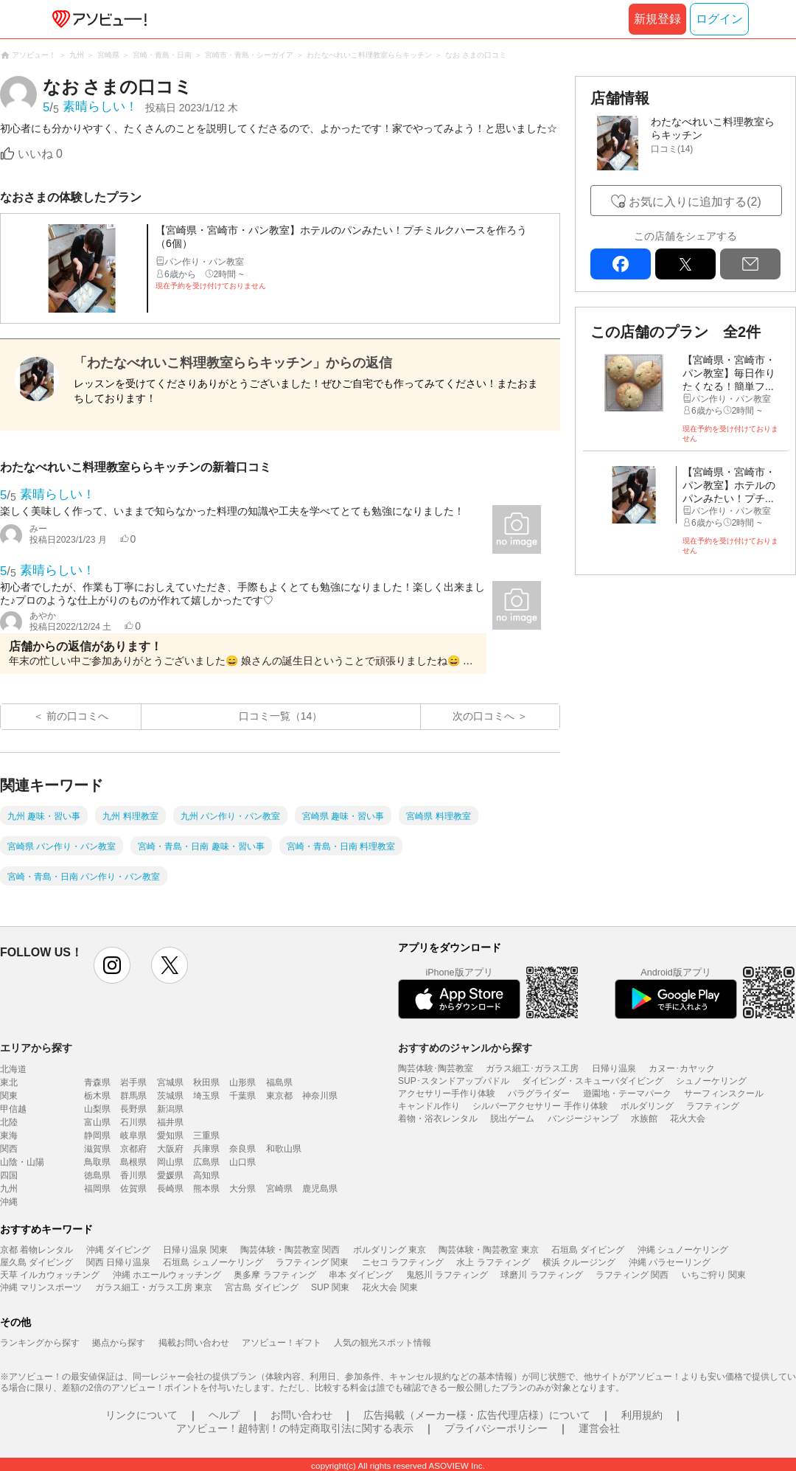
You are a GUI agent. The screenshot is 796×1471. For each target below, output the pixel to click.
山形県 (242, 1082)
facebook (620, 263)
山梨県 (97, 1109)
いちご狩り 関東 (714, 1275)
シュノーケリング (711, 1081)
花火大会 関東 (389, 1287)
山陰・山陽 (22, 1162)
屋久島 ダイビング (36, 1262)
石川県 (133, 1122)
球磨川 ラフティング (541, 1275)
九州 (9, 1188)
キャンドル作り (429, 1106)
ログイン (719, 19)
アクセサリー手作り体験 (446, 1093)
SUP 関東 (330, 1287)
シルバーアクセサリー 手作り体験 (539, 1106)
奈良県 (242, 1149)
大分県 (242, 1188)
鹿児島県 (320, 1188)
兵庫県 (206, 1149)
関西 (9, 1149)
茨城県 (170, 1096)
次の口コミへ (483, 716)
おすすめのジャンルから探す (465, 1048)
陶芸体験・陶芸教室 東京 (488, 1250)
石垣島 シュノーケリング (212, 1262)
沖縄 (9, 1202)
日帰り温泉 (614, 1068)
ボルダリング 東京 (389, 1250)
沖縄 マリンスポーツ (41, 1287)
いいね (40, 153)
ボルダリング (647, 1106)
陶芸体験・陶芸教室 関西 (290, 1250)
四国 (9, 1175)
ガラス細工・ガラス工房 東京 (153, 1287)
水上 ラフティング (492, 1262)
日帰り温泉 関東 (195, 1250)
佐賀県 (133, 1188)
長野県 (133, 1109)
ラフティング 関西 (632, 1275)
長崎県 (170, 1188)
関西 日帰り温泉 (118, 1262)
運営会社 (599, 1428)
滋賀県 (97, 1149)
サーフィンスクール (724, 1093)
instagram (112, 965)
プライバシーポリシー (496, 1428)
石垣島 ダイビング (587, 1250)
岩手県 (133, 1082)
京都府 (133, 1149)
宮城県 (170, 1082)
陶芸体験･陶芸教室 (435, 1068)
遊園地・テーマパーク (627, 1093)
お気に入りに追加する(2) (695, 201)
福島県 (279, 1082)
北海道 (13, 1069)
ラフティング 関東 (312, 1262)
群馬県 (133, 1096)
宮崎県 (279, 1188)
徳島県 (97, 1175)
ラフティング (712, 1106)
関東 (9, 1096)
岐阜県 (133, 1135)
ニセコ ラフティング (403, 1262)
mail (750, 263)
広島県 (206, 1162)
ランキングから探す (40, 1343)
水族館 (644, 1118)
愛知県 (170, 1135)
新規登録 (657, 19)
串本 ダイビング (361, 1275)
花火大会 (687, 1118)
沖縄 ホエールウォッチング (167, 1275)
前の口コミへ (77, 716)
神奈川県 (320, 1096)
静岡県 (97, 1135)
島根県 (133, 1162)
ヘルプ (224, 1415)
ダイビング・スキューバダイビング (592, 1081)
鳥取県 (97, 1162)
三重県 (206, 1135)
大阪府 (170, 1149)
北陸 (9, 1122)
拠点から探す (118, 1343)
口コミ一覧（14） (281, 716)
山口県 (242, 1162)
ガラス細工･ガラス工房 (532, 1068)
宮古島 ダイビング (261, 1287)
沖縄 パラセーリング (670, 1262)
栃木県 (97, 1096)
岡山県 (170, 1162)
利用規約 (642, 1415)
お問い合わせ (301, 1415)
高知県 (206, 1175)
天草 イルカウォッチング (50, 1275)
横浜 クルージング (578, 1262)
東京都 (279, 1096)
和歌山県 (283, 1149)
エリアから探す (36, 1048)
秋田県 (206, 1082)
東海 (9, 1135)
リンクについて (141, 1415)
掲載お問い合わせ (193, 1343)
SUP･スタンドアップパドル (453, 1081)
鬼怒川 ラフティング (447, 1275)
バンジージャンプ (583, 1118)
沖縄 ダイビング (118, 1250)
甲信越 (13, 1109)
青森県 (97, 1082)
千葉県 (242, 1096)
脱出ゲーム (512, 1118)
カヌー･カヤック (682, 1068)
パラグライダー (539, 1093)
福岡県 (97, 1188)
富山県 (97, 1122)
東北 (9, 1082)
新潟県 (170, 1109)
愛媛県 (170, 1175)
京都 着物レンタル (36, 1250)
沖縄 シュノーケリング (683, 1250)
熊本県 (206, 1188)
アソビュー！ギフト (281, 1343)
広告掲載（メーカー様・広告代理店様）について (476, 1415)
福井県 (170, 1122)
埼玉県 (206, 1096)
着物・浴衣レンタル (438, 1118)
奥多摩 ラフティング (274, 1275)
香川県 (133, 1175)
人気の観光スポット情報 (382, 1343)
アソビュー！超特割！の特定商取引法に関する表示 (294, 1428)
